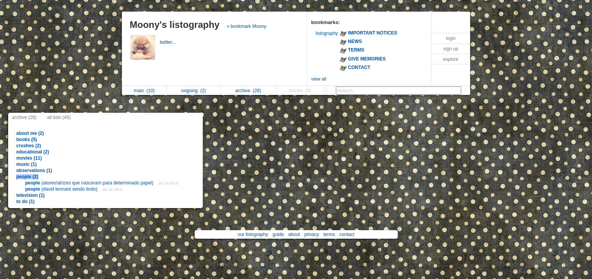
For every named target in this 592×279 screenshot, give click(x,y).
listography (327, 33)
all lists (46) (59, 117)
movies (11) (29, 158)
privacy (311, 234)
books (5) (26, 139)
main (144, 90)
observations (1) (34, 170)
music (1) (26, 164)
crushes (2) (28, 145)
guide (278, 234)
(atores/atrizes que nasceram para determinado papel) (90, 183)
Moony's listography (174, 24)
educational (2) (32, 152)
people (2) (27, 176)
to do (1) (25, 201)
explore (450, 59)
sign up (451, 49)
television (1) (30, 195)
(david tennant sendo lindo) (62, 189)
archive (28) (24, 117)
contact (346, 234)
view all (318, 79)
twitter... (168, 42)
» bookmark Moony (246, 26)
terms (329, 234)
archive (248, 90)
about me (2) (30, 133)
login (450, 38)
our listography (253, 234)
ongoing (193, 90)
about (294, 234)
